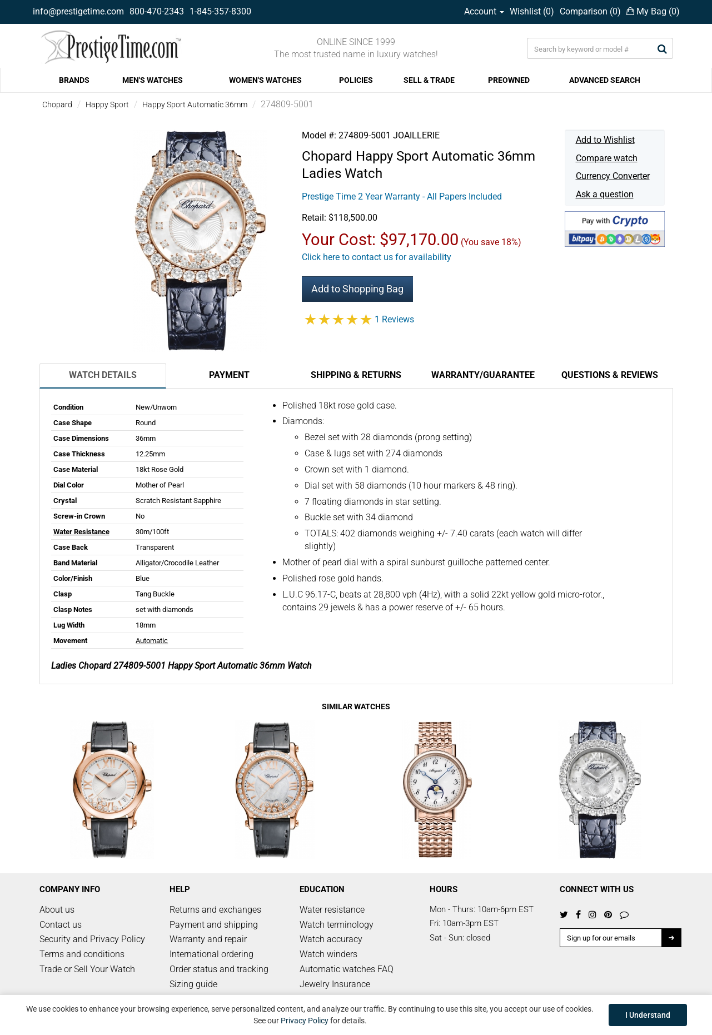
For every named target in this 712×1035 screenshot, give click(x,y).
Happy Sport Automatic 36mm (194, 104)
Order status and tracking (219, 969)
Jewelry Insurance (335, 984)
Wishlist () (532, 11)
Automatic (152, 640)
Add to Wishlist (605, 140)
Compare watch (607, 158)
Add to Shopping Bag (357, 289)
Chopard (57, 104)
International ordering (211, 954)
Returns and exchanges (215, 909)
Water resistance (332, 909)
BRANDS (74, 80)
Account (484, 11)
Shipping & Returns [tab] (356, 375)
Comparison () (590, 11)
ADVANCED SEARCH (604, 80)
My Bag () (653, 11)
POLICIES (356, 80)
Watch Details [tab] (103, 375)
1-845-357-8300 (220, 11)
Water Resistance (81, 532)
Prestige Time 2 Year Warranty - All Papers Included (402, 196)
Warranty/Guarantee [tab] (483, 375)
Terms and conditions (82, 954)
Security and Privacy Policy (92, 939)
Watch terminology (337, 924)
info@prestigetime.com (78, 11)
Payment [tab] (229, 375)
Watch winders (328, 954)
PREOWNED (509, 80)
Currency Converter (613, 176)
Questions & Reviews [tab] (609, 375)
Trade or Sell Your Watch (87, 969)
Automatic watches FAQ (347, 969)
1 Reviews (394, 319)
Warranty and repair (208, 939)
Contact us (60, 924)
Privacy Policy (304, 1020)
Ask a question (605, 194)
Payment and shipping (214, 924)
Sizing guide (193, 984)
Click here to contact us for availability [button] (376, 257)
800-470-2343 (157, 11)
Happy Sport (107, 104)
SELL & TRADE (429, 80)
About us (56, 909)
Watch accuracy (331, 939)
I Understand (647, 1015)
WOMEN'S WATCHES (265, 80)
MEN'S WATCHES (152, 80)
